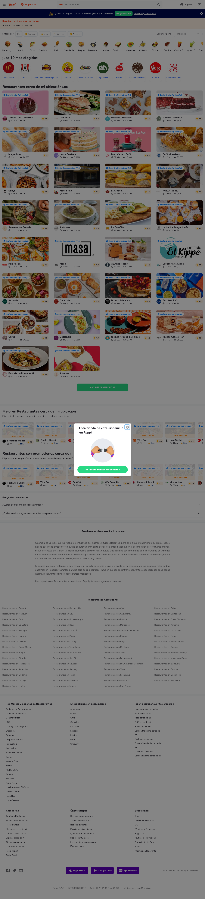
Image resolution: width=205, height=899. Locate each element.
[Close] (127, 427)
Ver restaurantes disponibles (102, 469)
